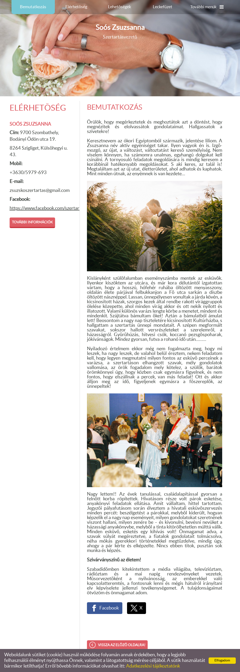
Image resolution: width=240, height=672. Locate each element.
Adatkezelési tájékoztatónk (153, 666)
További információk (32, 222)
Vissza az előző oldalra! (121, 645)
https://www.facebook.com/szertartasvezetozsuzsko (62, 208)
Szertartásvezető (120, 31)
